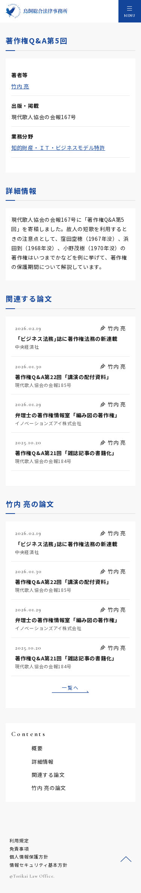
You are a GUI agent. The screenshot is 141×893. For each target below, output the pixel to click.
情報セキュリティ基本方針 (38, 865)
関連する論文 (48, 774)
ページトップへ (126, 859)
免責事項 (19, 848)
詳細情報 (43, 761)
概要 (37, 748)
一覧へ (70, 687)
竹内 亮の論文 (49, 787)
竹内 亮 (20, 86)
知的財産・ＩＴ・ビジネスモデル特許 (58, 147)
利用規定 (19, 840)
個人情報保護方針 (29, 856)
